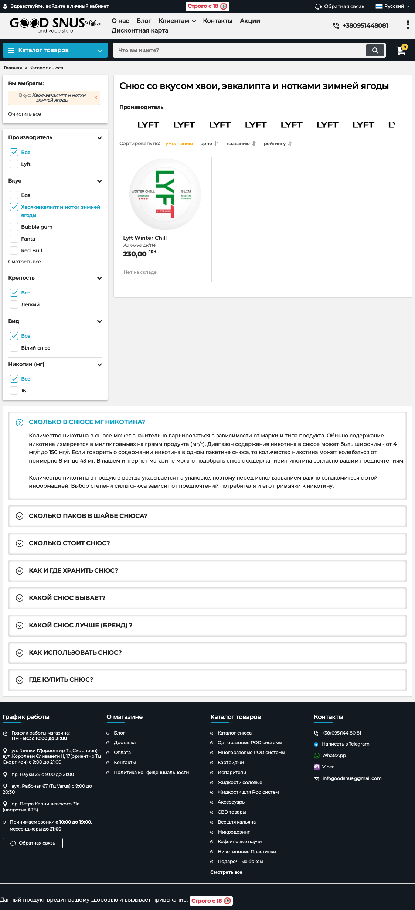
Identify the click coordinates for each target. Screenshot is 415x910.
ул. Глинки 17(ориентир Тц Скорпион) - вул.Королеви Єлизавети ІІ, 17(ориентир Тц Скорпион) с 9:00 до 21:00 (52, 757)
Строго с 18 (207, 6)
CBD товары (232, 812)
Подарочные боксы (240, 862)
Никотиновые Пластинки (247, 852)
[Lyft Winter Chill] (165, 199)
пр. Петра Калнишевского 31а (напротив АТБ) (41, 807)
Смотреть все (24, 262)
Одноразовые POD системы (250, 743)
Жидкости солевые (240, 782)
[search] (247, 50)
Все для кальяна (237, 822)
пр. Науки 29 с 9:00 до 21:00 (38, 774)
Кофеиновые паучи (240, 842)
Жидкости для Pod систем (248, 792)
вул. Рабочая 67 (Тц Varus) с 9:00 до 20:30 (47, 789)
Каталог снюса (235, 733)
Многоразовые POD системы (251, 753)
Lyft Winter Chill (165, 242)
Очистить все (24, 114)
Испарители (232, 773)
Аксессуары (231, 802)
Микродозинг (234, 832)
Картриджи (231, 763)
